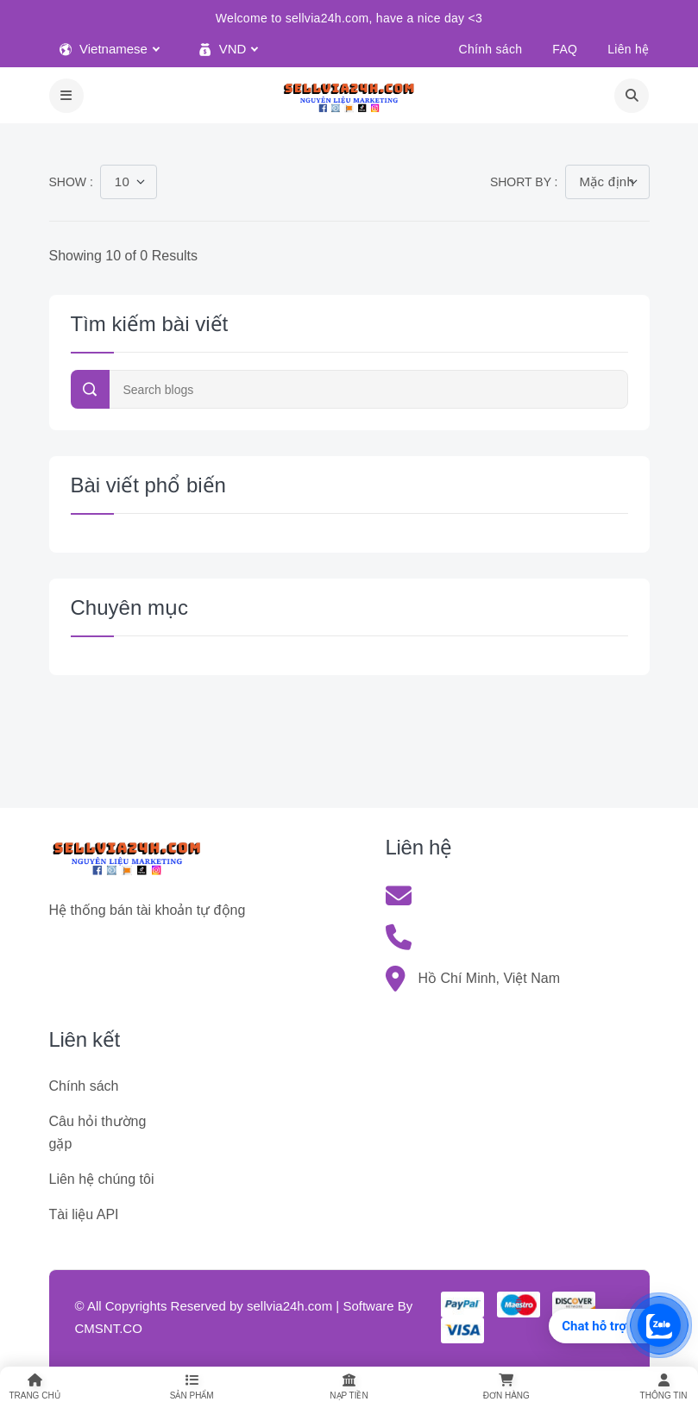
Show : (71, 182)
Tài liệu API (84, 1214)
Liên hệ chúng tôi (101, 1179)
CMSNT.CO (108, 1328)
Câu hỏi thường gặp (98, 1132)
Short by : (524, 182)
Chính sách (491, 49)
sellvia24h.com (289, 1305)
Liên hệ (628, 49)
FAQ (564, 49)
